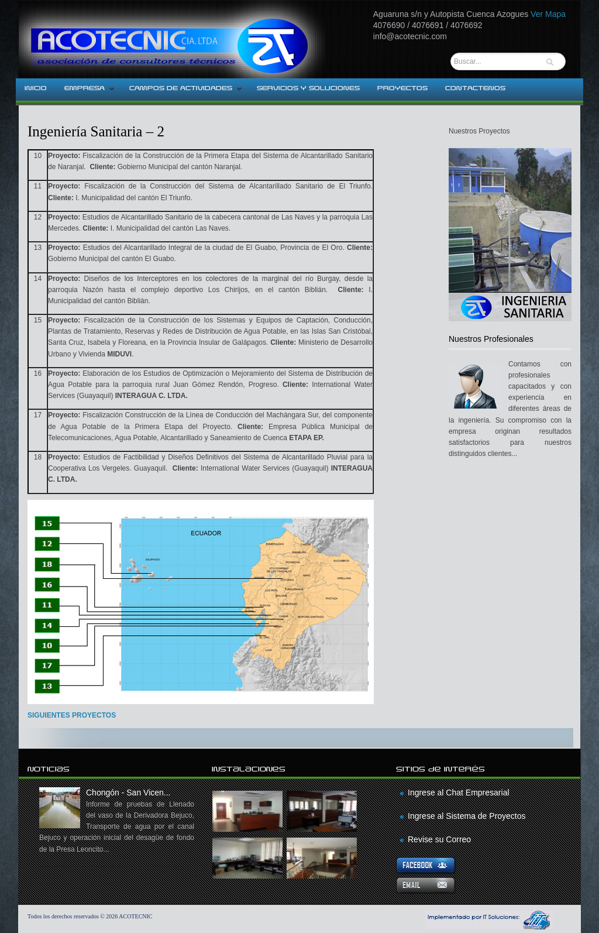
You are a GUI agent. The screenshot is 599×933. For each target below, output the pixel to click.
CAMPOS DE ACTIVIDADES (182, 91)
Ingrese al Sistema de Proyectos (467, 816)
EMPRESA (85, 91)
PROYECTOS (402, 88)
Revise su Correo (439, 839)
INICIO (36, 88)
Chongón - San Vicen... (116, 821)
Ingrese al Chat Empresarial (459, 792)
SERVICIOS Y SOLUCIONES (308, 88)
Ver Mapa (548, 14)
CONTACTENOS (475, 88)
